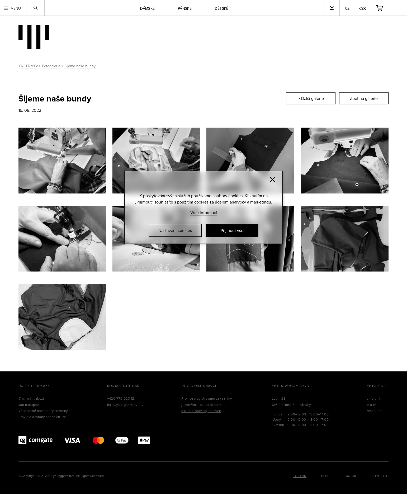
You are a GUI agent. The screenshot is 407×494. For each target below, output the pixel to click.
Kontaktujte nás (123, 385)
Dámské (147, 8)
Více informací (203, 212)
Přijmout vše (232, 230)
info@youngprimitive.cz (125, 404)
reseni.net (375, 410)
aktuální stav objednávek (201, 410)
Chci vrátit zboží (31, 398)
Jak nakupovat (30, 404)
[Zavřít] (273, 179)
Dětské (222, 8)
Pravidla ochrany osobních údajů (44, 416)
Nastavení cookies (175, 230)
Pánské (185, 8)
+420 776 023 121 (121, 398)
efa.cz (371, 404)
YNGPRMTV (28, 66)
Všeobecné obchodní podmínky (43, 410)
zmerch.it (374, 398)
